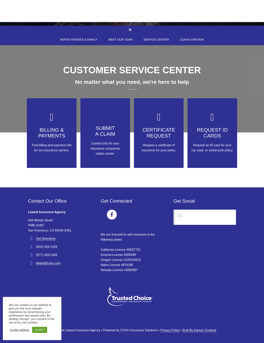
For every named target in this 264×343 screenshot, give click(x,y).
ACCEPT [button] (39, 329)
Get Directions (45, 238)
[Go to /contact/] (52, 133)
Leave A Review (192, 39)
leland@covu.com (48, 263)
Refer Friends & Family (78, 39)
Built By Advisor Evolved (199, 330)
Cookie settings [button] (19, 329)
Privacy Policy (170, 330)
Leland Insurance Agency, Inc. (200, 217)
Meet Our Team (120, 39)
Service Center (156, 39)
